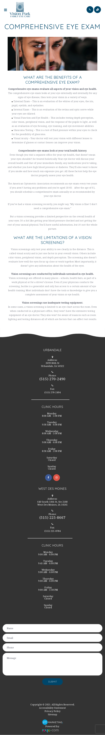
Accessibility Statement (52, 707)
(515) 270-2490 (52, 378)
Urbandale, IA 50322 (52, 365)
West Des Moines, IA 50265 (53, 503)
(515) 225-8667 (52, 517)
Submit (52, 681)
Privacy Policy (53, 711)
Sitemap (52, 714)
